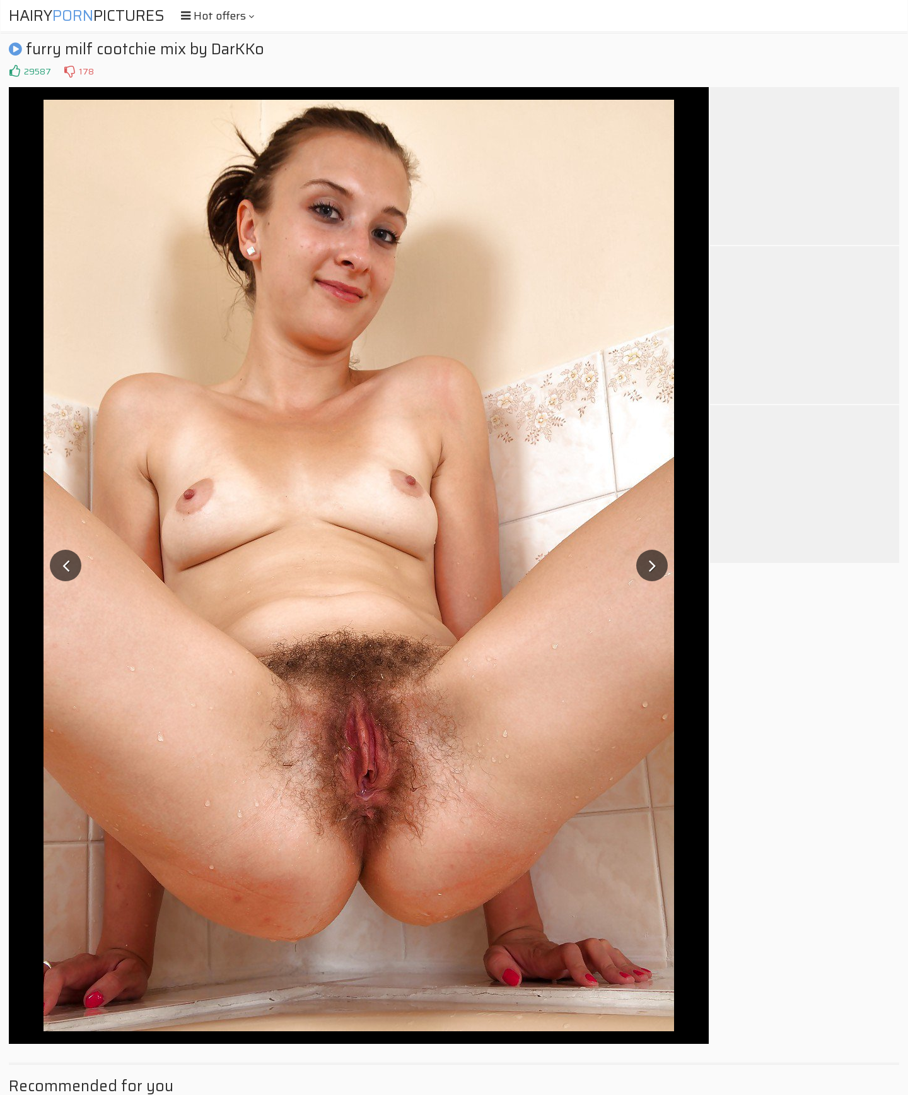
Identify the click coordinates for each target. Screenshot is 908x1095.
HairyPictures (87, 16)
